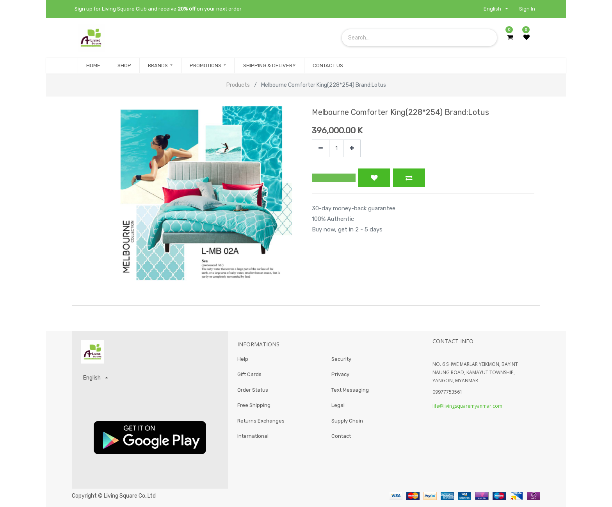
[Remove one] (320, 148)
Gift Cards (249, 375)
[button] (334, 178)
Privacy (340, 375)
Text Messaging (350, 390)
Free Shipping (253, 405)
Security (341, 359)
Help (242, 359)
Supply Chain (347, 421)
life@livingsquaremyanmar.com (467, 406)
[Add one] (352, 148)
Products (238, 85)
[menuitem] (93, 66)
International (253, 436)
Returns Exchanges (261, 421)
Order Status (252, 390)
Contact (341, 436)
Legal (338, 405)
